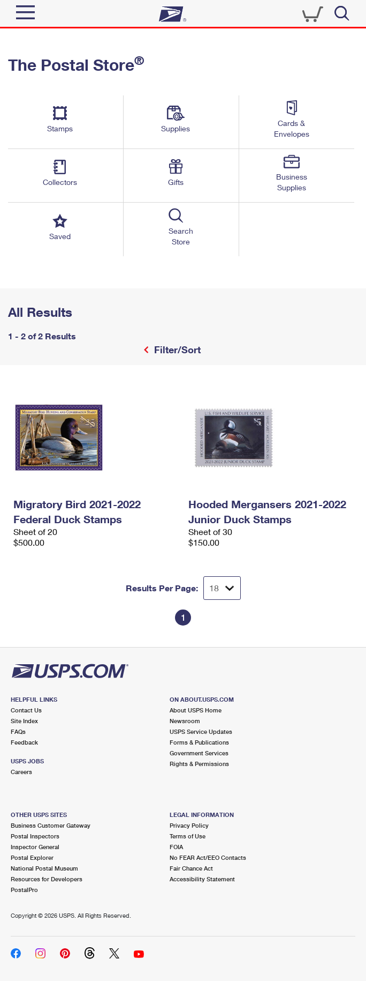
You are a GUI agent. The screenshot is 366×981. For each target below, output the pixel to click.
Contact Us (26, 710)
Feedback (24, 742)
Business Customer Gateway (50, 825)
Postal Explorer (32, 857)
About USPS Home (196, 710)
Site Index (24, 720)
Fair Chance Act (191, 868)
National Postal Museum (44, 868)
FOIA (176, 846)
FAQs (18, 731)
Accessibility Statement (202, 878)
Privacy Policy (189, 825)
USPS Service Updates (201, 731)
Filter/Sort (176, 349)
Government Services (199, 752)
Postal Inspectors (35, 836)
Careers (21, 771)
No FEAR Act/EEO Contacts (208, 857)
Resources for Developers (46, 878)
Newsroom (185, 720)
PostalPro (24, 889)
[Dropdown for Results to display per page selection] (222, 588)
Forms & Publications (199, 742)
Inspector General (35, 846)
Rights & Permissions (199, 763)
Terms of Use (187, 836)
